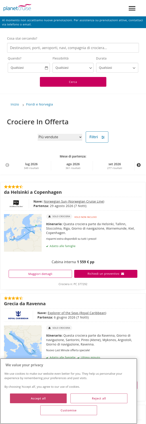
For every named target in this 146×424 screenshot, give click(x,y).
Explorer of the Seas (63, 313)
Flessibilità (60, 58)
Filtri (97, 136)
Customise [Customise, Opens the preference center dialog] (69, 410)
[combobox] (73, 48)
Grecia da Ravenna (25, 303)
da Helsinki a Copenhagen (33, 192)
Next (138, 167)
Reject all (99, 398)
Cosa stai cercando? (22, 38)
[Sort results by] (60, 137)
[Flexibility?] (73, 68)
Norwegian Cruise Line (86, 201)
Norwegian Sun (56, 201)
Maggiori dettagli (40, 274)
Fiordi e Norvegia (39, 104)
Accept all (38, 398)
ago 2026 (73, 166)
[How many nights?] (117, 68)
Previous (7, 167)
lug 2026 (31, 166)
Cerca (73, 82)
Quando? (14, 58)
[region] (68, 391)
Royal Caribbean (92, 313)
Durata (101, 58)
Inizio (15, 104)
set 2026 (114, 166)
